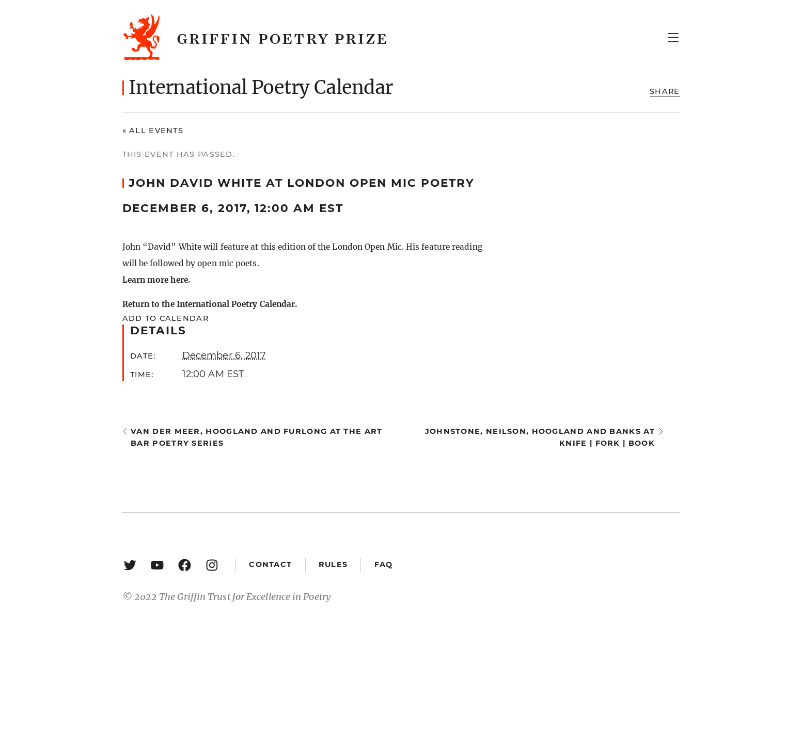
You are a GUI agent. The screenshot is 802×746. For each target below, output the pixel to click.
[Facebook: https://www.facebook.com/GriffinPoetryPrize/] (184, 564)
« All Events (153, 130)
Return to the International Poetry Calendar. (209, 304)
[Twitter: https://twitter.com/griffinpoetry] (129, 564)
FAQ (383, 564)
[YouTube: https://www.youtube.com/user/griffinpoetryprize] (157, 564)
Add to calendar (165, 318)
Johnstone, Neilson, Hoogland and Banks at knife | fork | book (540, 437)
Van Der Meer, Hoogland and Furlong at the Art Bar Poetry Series (256, 437)
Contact (270, 564)
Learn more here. (156, 280)
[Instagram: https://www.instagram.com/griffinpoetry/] (212, 564)
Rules (333, 564)
